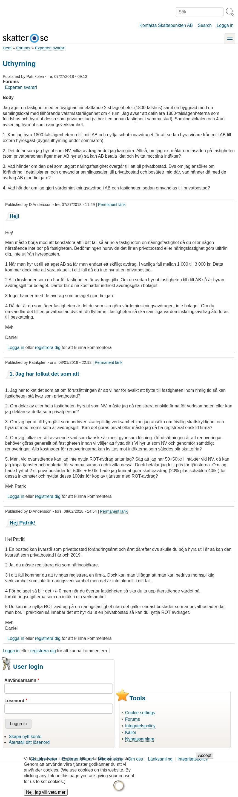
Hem (7, 48)
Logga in (225, 25)
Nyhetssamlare (139, 739)
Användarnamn (20, 680)
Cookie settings (140, 712)
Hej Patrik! (23, 523)
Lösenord (14, 700)
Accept (204, 760)
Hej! (14, 216)
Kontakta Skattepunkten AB (166, 25)
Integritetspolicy (140, 726)
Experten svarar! (50, 48)
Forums (23, 48)
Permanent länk (112, 204)
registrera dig (48, 347)
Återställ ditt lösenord (29, 742)
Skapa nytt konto (25, 736)
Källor (130, 732)
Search (205, 25)
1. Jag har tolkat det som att (44, 374)
